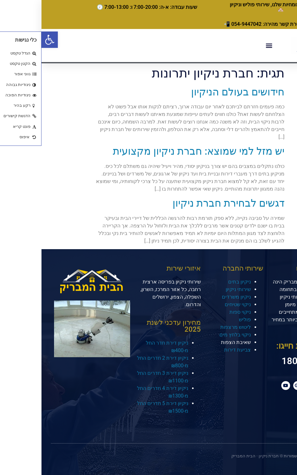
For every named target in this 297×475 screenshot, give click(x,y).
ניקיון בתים (198, 282)
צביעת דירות (196, 350)
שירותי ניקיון (196, 289)
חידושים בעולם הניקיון (196, 92)
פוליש (203, 320)
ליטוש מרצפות (194, 327)
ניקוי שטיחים (196, 304)
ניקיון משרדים (194, 297)
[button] (8, 39)
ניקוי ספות (198, 312)
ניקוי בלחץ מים (193, 335)
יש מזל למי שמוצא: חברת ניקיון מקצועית (157, 151)
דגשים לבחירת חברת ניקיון (187, 203)
